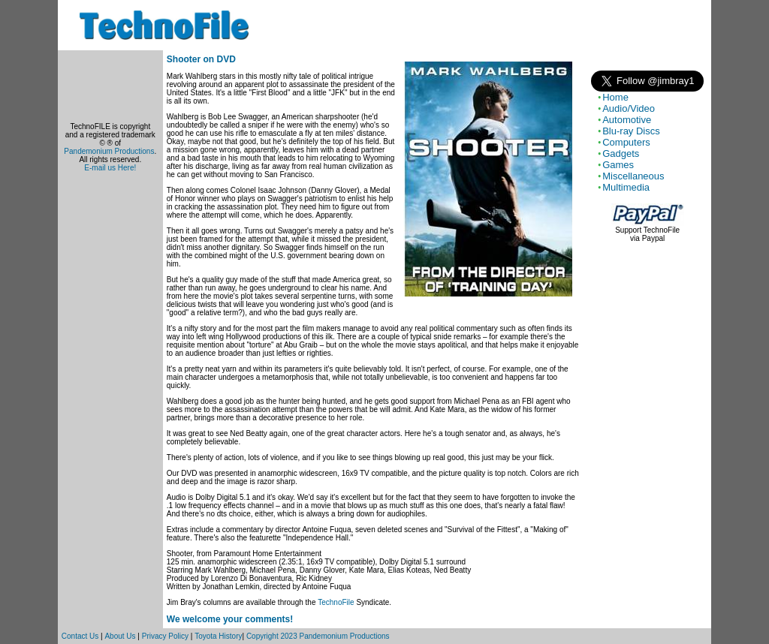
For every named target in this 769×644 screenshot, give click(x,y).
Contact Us (80, 636)
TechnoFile (336, 602)
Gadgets (620, 153)
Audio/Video (628, 108)
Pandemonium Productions (109, 151)
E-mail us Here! (110, 168)
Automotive (626, 119)
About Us (119, 636)
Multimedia (626, 187)
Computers (626, 142)
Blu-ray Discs (631, 131)
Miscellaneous (633, 176)
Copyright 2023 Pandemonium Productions (318, 636)
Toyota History (218, 636)
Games (618, 164)
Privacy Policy (165, 636)
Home (615, 97)
